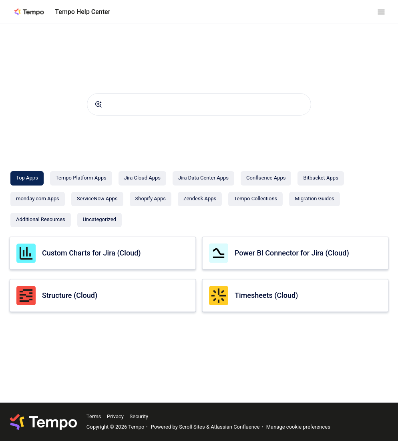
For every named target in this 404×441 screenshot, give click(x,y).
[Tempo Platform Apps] (81, 178)
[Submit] (98, 104)
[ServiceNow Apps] (97, 199)
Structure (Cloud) (69, 295)
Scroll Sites (192, 427)
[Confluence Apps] (266, 178)
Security (139, 416)
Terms (93, 416)
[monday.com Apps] (37, 199)
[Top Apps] (27, 178)
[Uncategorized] (99, 220)
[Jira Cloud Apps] (142, 178)
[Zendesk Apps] (200, 199)
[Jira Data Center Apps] (203, 178)
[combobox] (199, 104)
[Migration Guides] (314, 199)
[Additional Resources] (40, 220)
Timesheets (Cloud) (266, 295)
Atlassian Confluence (235, 427)
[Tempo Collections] (255, 199)
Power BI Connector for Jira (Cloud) (292, 253)
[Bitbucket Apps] (320, 178)
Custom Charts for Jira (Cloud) (91, 253)
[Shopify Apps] (150, 199)
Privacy (115, 416)
